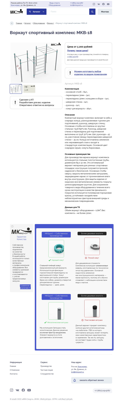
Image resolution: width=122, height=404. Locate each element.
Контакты (13, 374)
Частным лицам (47, 370)
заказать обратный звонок (92, 380)
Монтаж (105, 12)
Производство (46, 366)
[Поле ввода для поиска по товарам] (72, 12)
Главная (19, 23)
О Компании (14, 370)
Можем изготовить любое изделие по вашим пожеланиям (90, 72)
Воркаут (50, 23)
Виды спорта (55, 3)
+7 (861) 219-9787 (76, 3)
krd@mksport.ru (76, 5)
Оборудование (54, 5)
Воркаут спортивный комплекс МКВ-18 (71, 23)
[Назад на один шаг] (12, 23)
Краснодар (15, 5)
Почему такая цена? (77, 50)
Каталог (36, 12)
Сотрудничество (47, 374)
